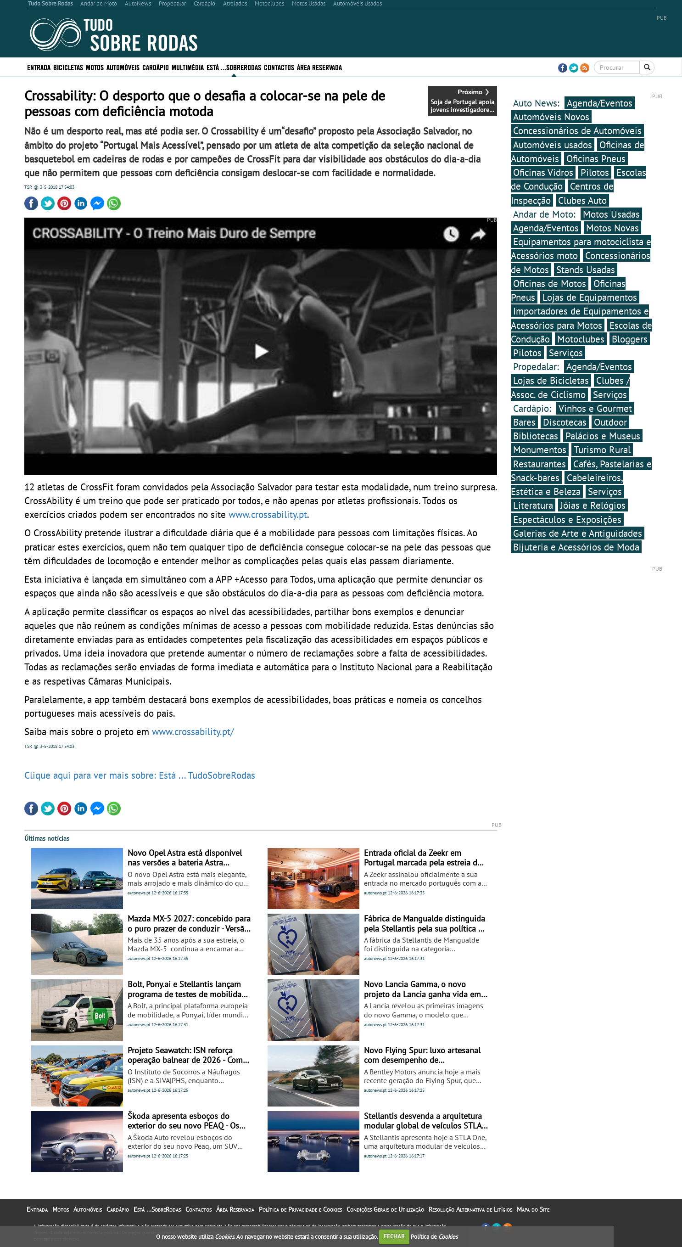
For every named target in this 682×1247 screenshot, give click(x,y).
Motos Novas (612, 227)
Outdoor (610, 422)
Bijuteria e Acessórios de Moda (576, 546)
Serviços (566, 352)
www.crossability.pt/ (193, 731)
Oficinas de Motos (549, 283)
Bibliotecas (535, 435)
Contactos (279, 67)
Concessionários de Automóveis (577, 130)
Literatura (533, 505)
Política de (434, 1236)
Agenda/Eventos (599, 102)
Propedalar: (537, 366)
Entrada (38, 67)
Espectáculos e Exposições (567, 519)
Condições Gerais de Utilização (385, 1209)
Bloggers (630, 338)
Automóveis (123, 67)
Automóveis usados (552, 144)
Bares (524, 422)
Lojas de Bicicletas (551, 380)
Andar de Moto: (545, 214)
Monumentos (539, 449)
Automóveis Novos (551, 116)
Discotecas (565, 422)
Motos (95, 67)
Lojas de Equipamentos (589, 297)
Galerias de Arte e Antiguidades (577, 533)
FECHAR (394, 1236)
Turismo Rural (602, 449)
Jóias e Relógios (593, 505)
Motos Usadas (611, 214)
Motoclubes (580, 338)
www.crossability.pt (268, 514)
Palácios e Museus (602, 435)
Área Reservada (319, 67)
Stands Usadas (585, 269)
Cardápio (155, 67)
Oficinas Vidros (543, 172)
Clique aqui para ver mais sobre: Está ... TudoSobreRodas (139, 775)
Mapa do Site (533, 1209)
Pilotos (595, 172)
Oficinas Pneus (596, 158)
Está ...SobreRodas (234, 67)
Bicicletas (68, 67)
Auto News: (537, 102)
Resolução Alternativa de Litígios (470, 1209)
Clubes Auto (582, 200)
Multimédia (188, 67)
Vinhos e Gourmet (595, 408)
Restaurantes (539, 463)
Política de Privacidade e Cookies (300, 1209)
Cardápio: (533, 408)
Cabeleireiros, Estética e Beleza (567, 484)
